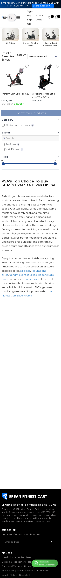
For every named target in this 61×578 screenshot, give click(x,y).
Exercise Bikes (23, 557)
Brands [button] (6, 132)
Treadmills (7, 557)
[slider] (3, 163)
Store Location (43, 5)
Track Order (40, 17)
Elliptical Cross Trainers (14, 561)
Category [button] (7, 119)
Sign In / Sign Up (30, 17)
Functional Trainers (11, 566)
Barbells (23, 575)
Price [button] (5, 156)
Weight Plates (9, 575)
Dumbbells (43, 570)
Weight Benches (25, 570)
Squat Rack (8, 570)
